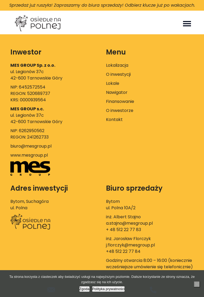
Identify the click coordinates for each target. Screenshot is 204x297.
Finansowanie (120, 101)
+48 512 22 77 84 (123, 251)
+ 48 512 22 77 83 (123, 230)
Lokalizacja (117, 65)
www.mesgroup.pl (29, 155)
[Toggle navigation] (187, 23)
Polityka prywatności (108, 289)
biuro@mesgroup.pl (31, 146)
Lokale (112, 83)
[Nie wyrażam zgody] (197, 284)
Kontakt (114, 119)
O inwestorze (119, 110)
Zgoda (84, 289)
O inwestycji (118, 74)
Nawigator (117, 92)
